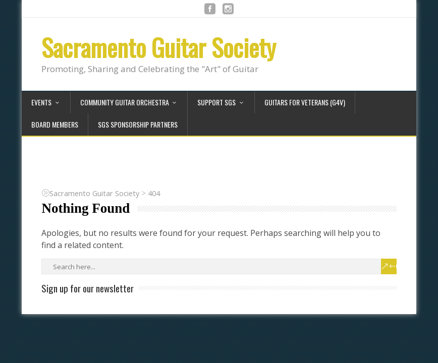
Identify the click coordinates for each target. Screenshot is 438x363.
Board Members (54, 124)
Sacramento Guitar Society (158, 47)
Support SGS (216, 102)
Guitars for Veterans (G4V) (304, 102)
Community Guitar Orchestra (124, 102)
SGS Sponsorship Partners (138, 124)
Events (41, 102)
